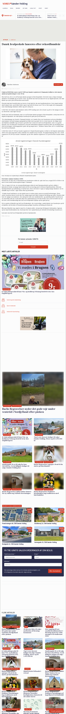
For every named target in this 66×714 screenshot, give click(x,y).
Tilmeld (33, 247)
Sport (40, 8)
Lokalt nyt (33, 8)
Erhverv (18, 8)
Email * (36, 554)
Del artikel (58, 84)
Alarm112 (5, 8)
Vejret (46, 8)
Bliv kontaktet (55, 571)
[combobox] (5, 565)
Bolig (11, 8)
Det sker (25, 8)
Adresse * (7, 561)
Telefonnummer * (9, 554)
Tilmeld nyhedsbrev (56, 711)
